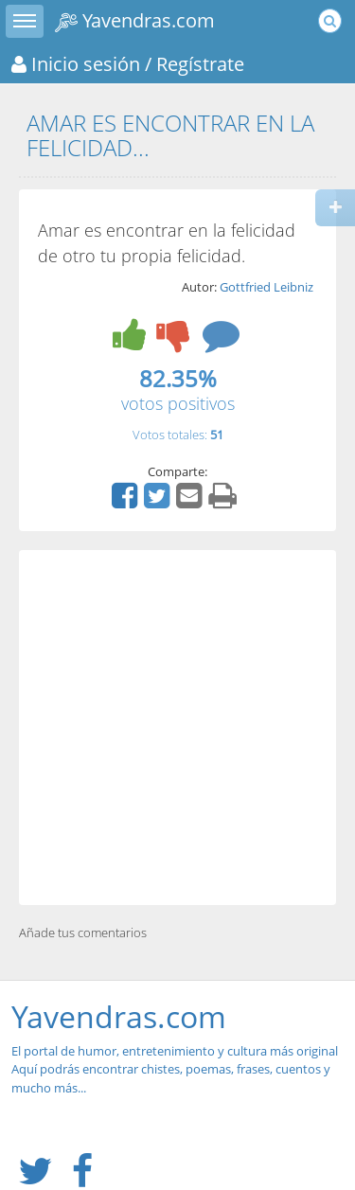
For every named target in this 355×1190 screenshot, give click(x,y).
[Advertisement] (177, 727)
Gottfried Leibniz (266, 286)
